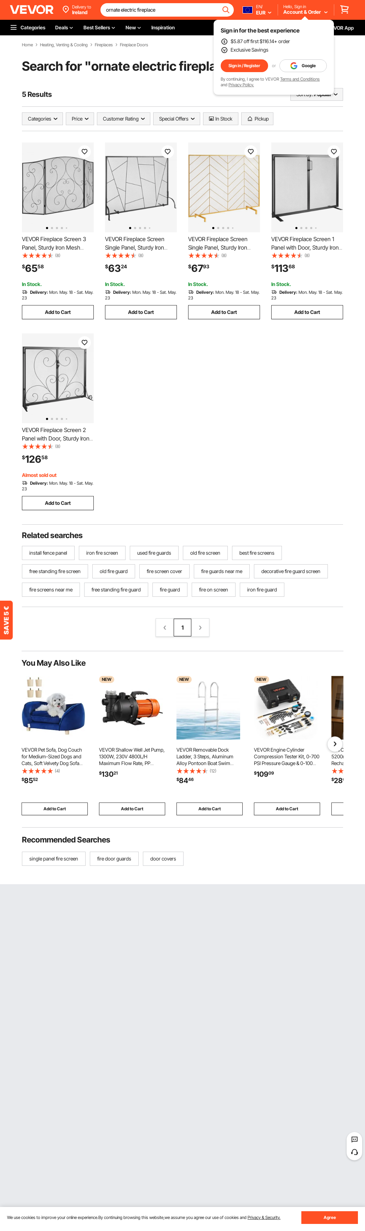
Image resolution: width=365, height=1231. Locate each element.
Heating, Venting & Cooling (64, 44)
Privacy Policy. (241, 84)
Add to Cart (58, 312)
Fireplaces (104, 44)
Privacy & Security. (264, 1217)
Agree (330, 1217)
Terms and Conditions (300, 79)
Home (27, 44)
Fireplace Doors (134, 44)
